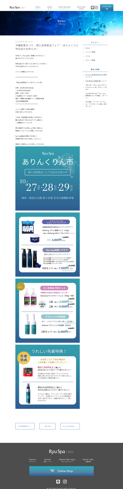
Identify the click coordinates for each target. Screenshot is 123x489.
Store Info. (81, 3)
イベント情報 (90, 48)
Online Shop (106, 3)
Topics (37, 3)
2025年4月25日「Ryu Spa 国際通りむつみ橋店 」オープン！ (96, 91)
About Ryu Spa (64, 3)
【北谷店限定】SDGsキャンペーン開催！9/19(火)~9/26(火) (26, 422)
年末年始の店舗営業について (96, 77)
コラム (88, 52)
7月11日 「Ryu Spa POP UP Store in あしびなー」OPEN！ (96, 83)
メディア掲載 (90, 56)
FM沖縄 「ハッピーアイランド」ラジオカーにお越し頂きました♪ (96, 100)
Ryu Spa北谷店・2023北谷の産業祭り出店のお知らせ (71, 422)
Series (49, 3)
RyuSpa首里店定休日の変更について (96, 72)
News (88, 44)
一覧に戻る (47, 422)
